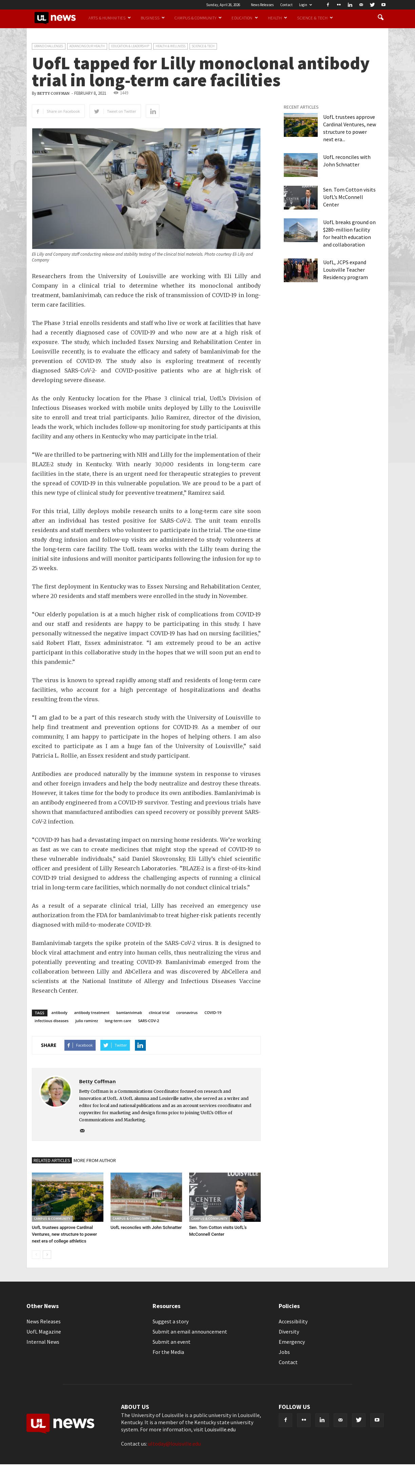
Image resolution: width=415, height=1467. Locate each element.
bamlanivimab (129, 1012)
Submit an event (172, 1341)
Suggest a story (171, 1321)
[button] (380, 18)
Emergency (292, 1341)
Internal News (42, 1341)
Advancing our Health (87, 46)
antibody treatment (92, 1012)
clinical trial (159, 1012)
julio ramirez (86, 1020)
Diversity (289, 1331)
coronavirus (187, 1012)
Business (153, 17)
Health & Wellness (170, 46)
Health (278, 17)
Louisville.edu (220, 1429)
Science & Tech (315, 17)
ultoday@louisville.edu (174, 1443)
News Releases (262, 4)
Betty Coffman (53, 93)
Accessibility (293, 1321)
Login (305, 4)
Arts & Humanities (109, 17)
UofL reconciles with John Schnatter (146, 1227)
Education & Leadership (130, 46)
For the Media (168, 1351)
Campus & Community (198, 17)
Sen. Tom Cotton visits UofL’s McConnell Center (349, 197)
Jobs (284, 1351)
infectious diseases (51, 1020)
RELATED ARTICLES (52, 1160)
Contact (286, 4)
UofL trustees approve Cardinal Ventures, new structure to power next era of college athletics (64, 1234)
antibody (59, 1012)
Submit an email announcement (190, 1331)
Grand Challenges (48, 46)
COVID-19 (212, 1012)
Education (245, 17)
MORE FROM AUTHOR (95, 1160)
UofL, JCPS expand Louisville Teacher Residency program (345, 269)
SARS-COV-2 (148, 1020)
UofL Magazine (43, 1331)
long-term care (118, 1020)
